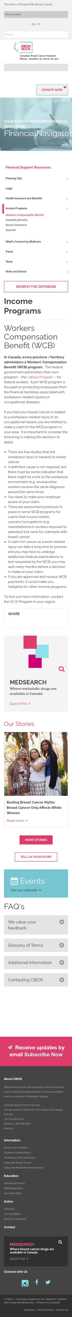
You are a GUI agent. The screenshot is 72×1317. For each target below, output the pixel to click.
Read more (15, 820)
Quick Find (18, 704)
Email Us (8, 1133)
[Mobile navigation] (36, 14)
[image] (36, 652)
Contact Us (62, 1314)
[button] (64, 34)
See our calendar (24, 890)
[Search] (36, 34)
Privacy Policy (45, 1314)
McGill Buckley (25, 1307)
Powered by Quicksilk (48, 1307)
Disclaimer (29, 1314)
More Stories (36, 840)
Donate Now (52, 89)
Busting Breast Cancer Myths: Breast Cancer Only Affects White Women (34, 807)
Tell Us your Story (36, 857)
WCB (14, 602)
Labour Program (40, 377)
